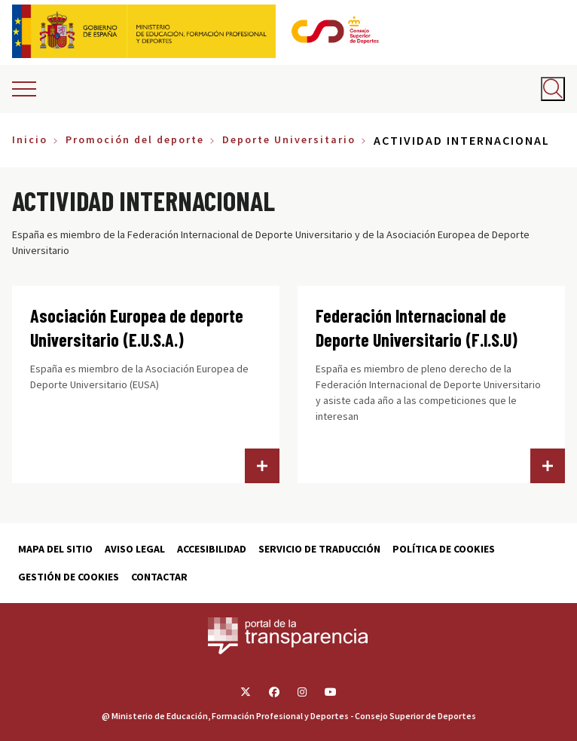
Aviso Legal (135, 549)
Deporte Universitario (289, 139)
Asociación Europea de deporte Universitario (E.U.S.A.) (136, 328)
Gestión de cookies (68, 576)
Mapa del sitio (55, 549)
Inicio (29, 139)
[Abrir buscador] (553, 89)
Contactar (159, 576)
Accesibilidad (211, 549)
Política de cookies (443, 549)
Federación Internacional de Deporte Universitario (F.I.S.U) (416, 328)
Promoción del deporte (135, 139)
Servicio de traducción (319, 549)
